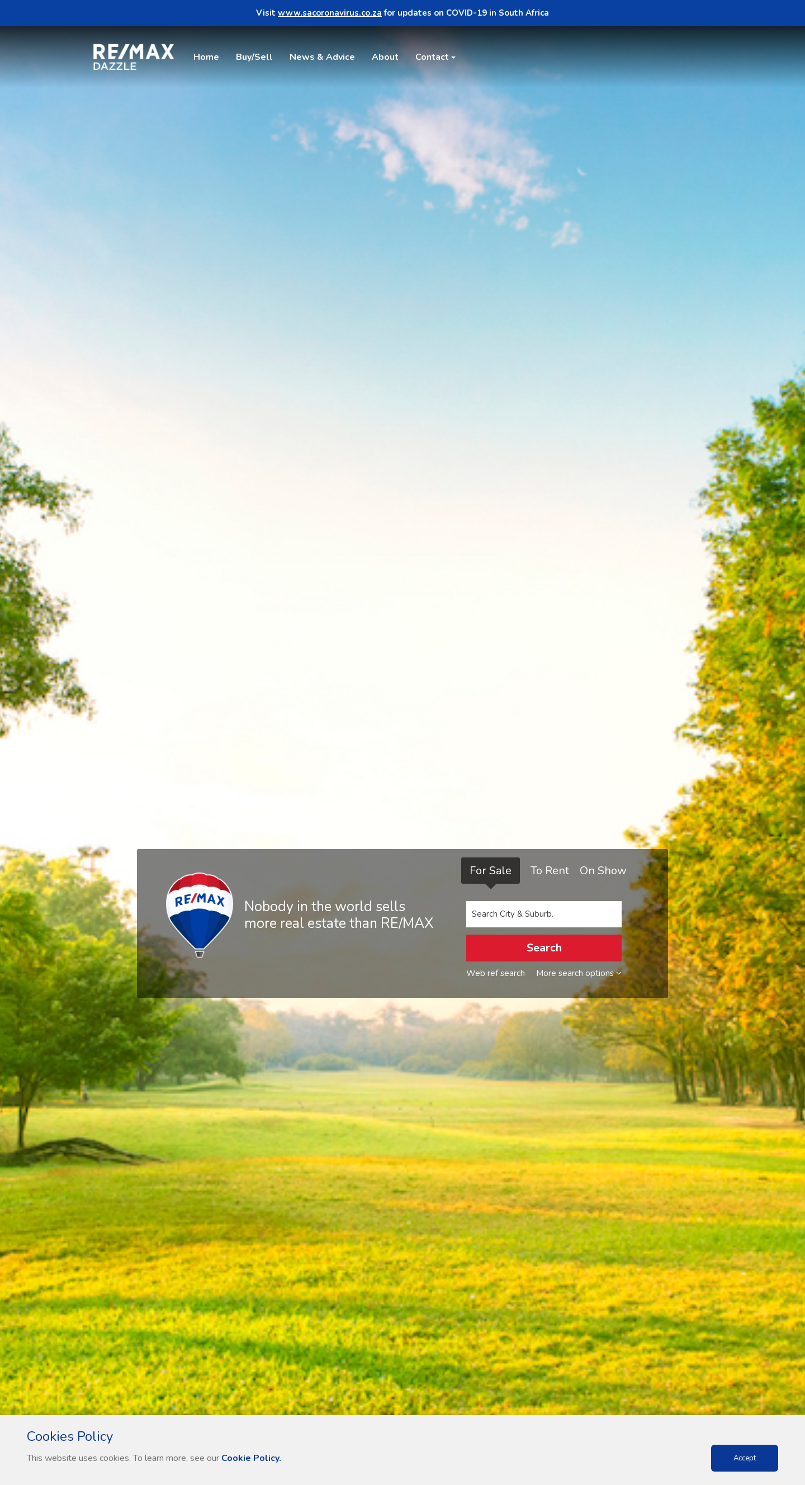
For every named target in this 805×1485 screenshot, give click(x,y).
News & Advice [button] (322, 57)
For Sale (491, 870)
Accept (744, 1458)
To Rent (550, 870)
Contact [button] (432, 57)
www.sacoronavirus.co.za (330, 12)
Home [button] (206, 57)
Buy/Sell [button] (254, 57)
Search (544, 947)
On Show (603, 870)
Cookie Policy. (251, 1458)
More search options (579, 973)
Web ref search (495, 973)
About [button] (385, 57)
